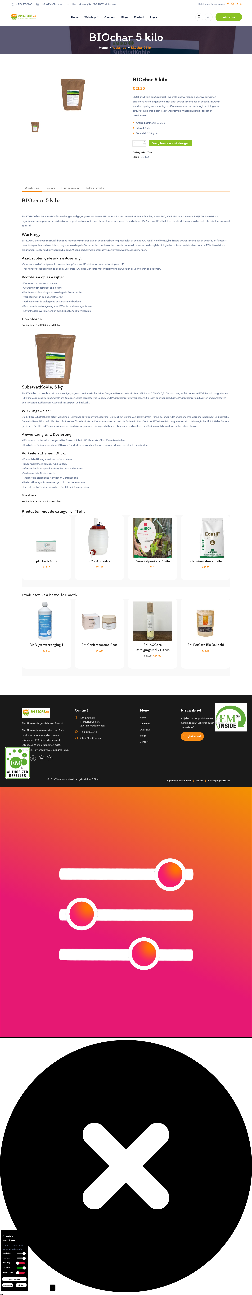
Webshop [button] (90, 17)
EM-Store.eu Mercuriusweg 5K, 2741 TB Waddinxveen (92, 721)
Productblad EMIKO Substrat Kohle (41, 325)
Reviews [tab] (50, 187)
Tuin (149, 152)
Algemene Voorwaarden (179, 780)
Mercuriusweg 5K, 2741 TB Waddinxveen (94, 4)
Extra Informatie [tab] (95, 187)
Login (153, 17)
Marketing (6, 1263)
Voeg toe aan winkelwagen (170, 143)
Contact (139, 17)
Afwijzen (21, 1285)
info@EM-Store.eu (52, 4)
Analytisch (6, 1268)
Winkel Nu (229, 17)
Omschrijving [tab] (32, 187)
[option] (73, 93)
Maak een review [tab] (70, 187)
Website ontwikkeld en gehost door (77, 779)
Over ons (110, 17)
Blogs (124, 17)
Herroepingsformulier (219, 780)
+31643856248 (24, 4)
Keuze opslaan (14, 1279)
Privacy (199, 780)
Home (75, 17)
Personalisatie (7, 1272)
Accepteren (7, 1285)
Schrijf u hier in (192, 736)
